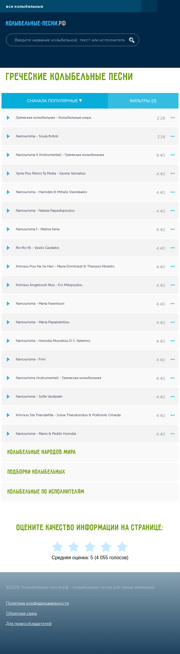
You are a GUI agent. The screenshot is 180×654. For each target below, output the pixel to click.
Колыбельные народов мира (41, 452)
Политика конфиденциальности (37, 603)
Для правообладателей (29, 623)
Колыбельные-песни (36, 23)
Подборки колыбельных (36, 472)
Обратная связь (21, 613)
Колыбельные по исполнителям (45, 491)
